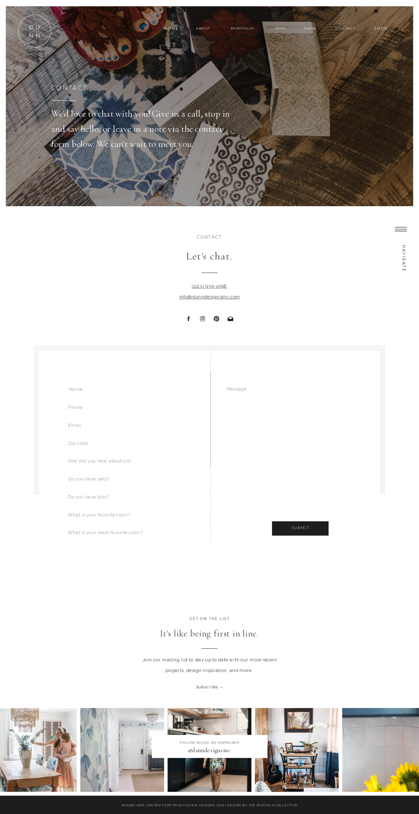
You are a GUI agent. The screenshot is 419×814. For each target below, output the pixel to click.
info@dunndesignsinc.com (209, 297)
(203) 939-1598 (209, 286)
